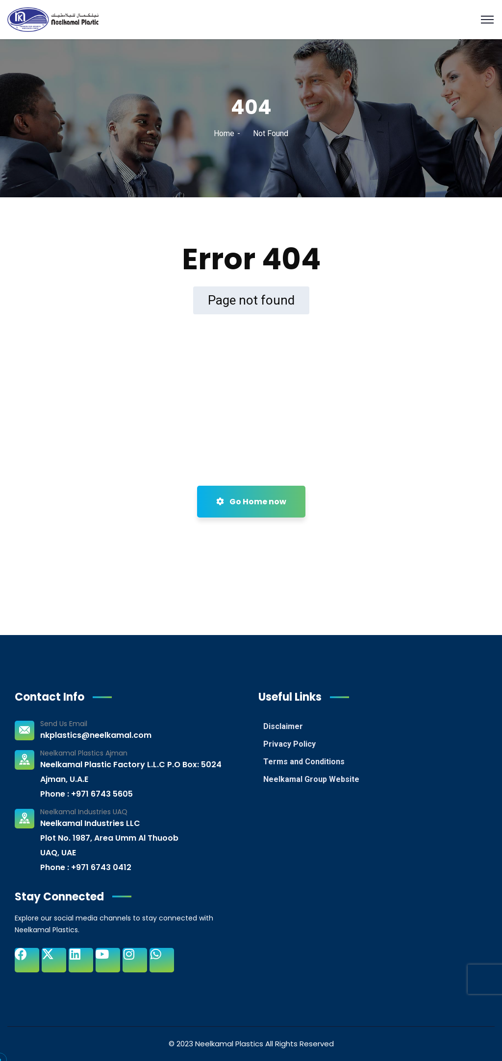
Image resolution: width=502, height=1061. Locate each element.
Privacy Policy (289, 744)
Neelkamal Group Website (311, 779)
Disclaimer (283, 726)
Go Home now (251, 501)
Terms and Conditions (304, 761)
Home (224, 133)
